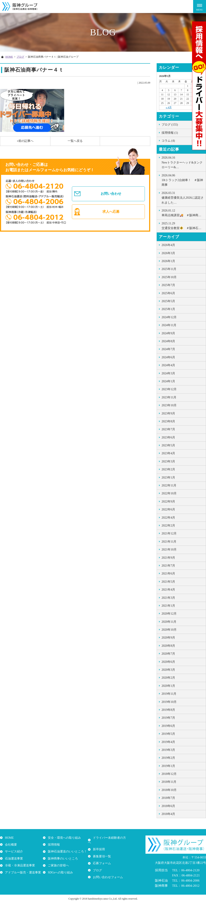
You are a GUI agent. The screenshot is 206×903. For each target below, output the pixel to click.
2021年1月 (168, 605)
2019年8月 (168, 709)
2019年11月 (169, 693)
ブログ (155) (170, 124)
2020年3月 (168, 669)
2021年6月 (168, 573)
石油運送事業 (13, 858)
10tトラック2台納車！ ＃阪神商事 (183, 180)
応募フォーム (101, 858)
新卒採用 (98, 844)
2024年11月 (169, 325)
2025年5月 (168, 301)
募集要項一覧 (101, 851)
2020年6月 (168, 661)
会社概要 (10, 844)
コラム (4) (168, 140)
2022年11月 (169, 485)
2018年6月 (168, 806)
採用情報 (53, 844)
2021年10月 (169, 549)
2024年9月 (168, 333)
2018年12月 (169, 774)
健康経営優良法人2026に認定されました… (183, 197)
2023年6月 (168, 437)
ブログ (96, 865)
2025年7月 (168, 285)
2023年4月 (168, 453)
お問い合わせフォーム (107, 872)
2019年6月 (168, 726)
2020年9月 (168, 637)
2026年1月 (168, 261)
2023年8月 (168, 421)
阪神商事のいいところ (62, 858)
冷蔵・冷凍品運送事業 (19, 865)
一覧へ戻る (75, 140)
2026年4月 (168, 245)
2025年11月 (169, 269)
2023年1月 (168, 477)
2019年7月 (168, 717)
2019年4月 (168, 742)
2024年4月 (168, 365)
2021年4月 (168, 589)
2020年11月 (169, 621)
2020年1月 (168, 685)
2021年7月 (168, 565)
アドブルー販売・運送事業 (22, 872)
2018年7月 (168, 798)
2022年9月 (168, 501)
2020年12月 (169, 613)
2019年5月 (168, 733)
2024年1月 (168, 381)
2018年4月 (168, 814)
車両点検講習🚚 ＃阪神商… (183, 212)
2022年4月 (168, 517)
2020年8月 (168, 645)
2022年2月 (168, 525)
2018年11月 (169, 781)
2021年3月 (168, 597)
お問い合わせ (111, 193)
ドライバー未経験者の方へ (110, 837)
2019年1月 (168, 766)
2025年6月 (168, 293)
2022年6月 (168, 509)
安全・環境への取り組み (63, 837)
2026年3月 (168, 253)
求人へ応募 (111, 212)
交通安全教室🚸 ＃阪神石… (183, 225)
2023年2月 (168, 469)
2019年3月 (168, 750)
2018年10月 (169, 790)
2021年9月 (168, 557)
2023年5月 (168, 445)
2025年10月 (169, 277)
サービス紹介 (13, 851)
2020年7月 (168, 653)
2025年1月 (168, 309)
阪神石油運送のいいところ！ (66, 851)
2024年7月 (168, 349)
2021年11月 (169, 541)
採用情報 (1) (170, 132)
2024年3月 (168, 373)
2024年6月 (168, 357)
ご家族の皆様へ (57, 865)
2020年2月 (168, 677)
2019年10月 (169, 702)
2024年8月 (168, 341)
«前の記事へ (25, 140)
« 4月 (169, 107)
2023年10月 (169, 405)
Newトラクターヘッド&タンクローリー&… (183, 162)
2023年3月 (168, 461)
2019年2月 (168, 757)
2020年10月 (169, 629)
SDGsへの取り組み (59, 872)
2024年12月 (169, 317)
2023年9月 (168, 413)
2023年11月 (169, 397)
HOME (8, 837)
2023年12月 (169, 389)
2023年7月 (168, 429)
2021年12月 (169, 533)
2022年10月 (169, 493)
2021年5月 (168, 581)
